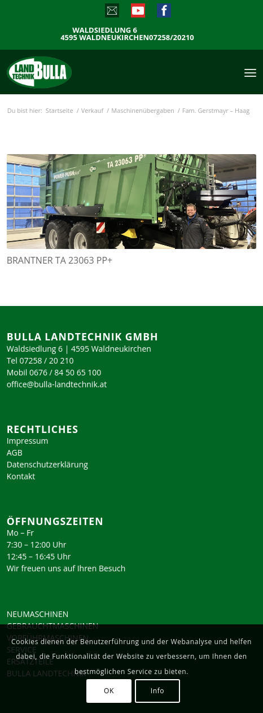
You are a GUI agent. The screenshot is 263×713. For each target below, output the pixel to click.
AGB (15, 452)
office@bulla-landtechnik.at (57, 384)
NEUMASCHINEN (38, 614)
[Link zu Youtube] (137, 13)
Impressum (28, 440)
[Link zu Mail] (111, 13)
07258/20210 (171, 37)
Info (157, 690)
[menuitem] (250, 71)
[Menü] (250, 71)
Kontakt (21, 476)
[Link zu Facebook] (163, 13)
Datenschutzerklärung (47, 464)
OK (109, 690)
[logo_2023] (63, 71)
